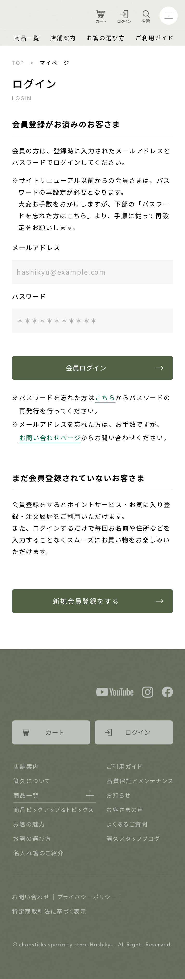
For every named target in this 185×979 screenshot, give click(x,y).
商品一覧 (27, 37)
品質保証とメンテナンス (140, 780)
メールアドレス (36, 247)
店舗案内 (63, 37)
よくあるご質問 (127, 824)
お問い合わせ (31, 896)
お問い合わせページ (50, 437)
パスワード (29, 296)
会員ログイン (86, 367)
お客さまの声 (125, 809)
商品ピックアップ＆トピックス (53, 809)
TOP (18, 62)
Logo (38, 15)
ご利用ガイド (154, 37)
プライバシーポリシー (87, 896)
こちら (105, 397)
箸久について (32, 780)
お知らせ (118, 795)
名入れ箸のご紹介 (38, 853)
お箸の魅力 (29, 824)
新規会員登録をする (86, 601)
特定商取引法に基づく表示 (49, 911)
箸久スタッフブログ (133, 838)
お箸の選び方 (105, 37)
